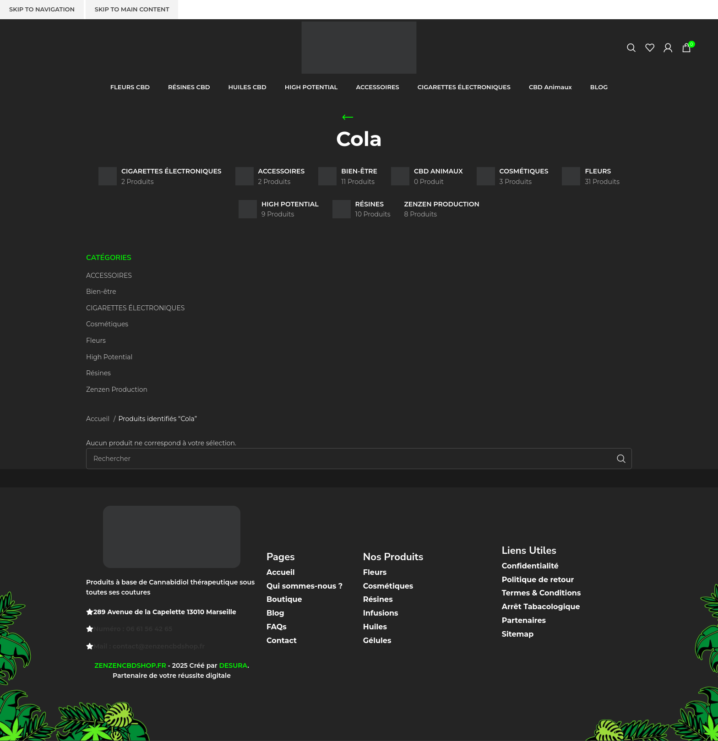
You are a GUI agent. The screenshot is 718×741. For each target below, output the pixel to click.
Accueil (98, 419)
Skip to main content (132, 9)
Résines (98, 373)
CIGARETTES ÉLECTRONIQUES (135, 308)
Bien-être (101, 291)
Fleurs (96, 340)
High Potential (109, 357)
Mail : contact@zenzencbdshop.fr (149, 646)
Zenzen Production (116, 389)
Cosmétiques (107, 324)
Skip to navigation (42, 9)
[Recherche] (631, 48)
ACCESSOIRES (109, 275)
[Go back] (347, 117)
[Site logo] (359, 47)
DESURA (233, 665)
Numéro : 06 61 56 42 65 (132, 629)
